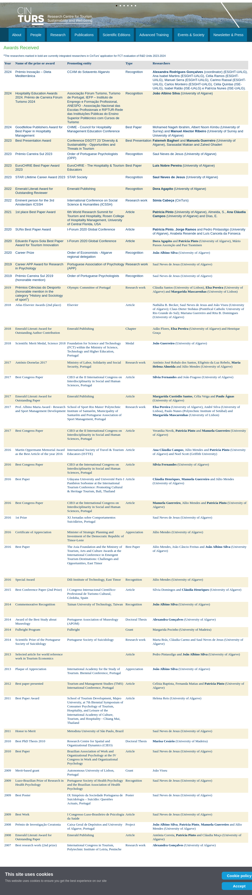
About (16, 35)
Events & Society (191, 35)
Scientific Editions (117, 35)
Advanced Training (154, 35)
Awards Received (21, 47)
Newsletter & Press (228, 35)
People (36, 35)
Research (58, 35)
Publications (84, 35)
